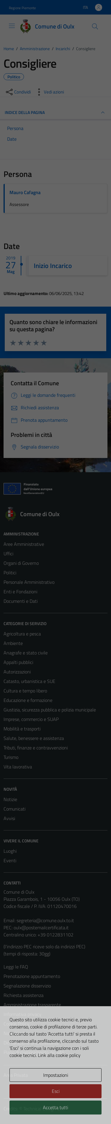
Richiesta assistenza (24, 995)
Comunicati (14, 808)
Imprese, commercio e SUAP (31, 719)
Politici (10, 572)
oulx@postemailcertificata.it (41, 927)
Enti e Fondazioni (20, 591)
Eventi (10, 860)
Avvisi (9, 818)
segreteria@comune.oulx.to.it (45, 920)
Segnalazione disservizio (27, 985)
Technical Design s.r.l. (43, 1108)
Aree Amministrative (24, 544)
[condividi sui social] (18, 92)
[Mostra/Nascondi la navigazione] (11, 25)
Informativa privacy (22, 1014)
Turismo (11, 757)
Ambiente (13, 643)
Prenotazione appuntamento (32, 976)
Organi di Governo (21, 563)
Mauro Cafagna (25, 192)
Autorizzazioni (17, 671)
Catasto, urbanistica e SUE (29, 681)
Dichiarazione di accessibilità (31, 1042)
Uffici (8, 553)
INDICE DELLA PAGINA (55, 112)
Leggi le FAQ (16, 966)
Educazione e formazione (28, 700)
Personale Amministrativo (29, 582)
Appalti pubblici (18, 662)
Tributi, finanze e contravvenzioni (36, 747)
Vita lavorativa (18, 766)
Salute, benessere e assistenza (34, 738)
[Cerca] (95, 26)
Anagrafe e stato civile (26, 652)
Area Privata (16, 1075)
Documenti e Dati (21, 601)
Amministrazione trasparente (32, 1004)
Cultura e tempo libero (25, 690)
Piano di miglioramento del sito (34, 1052)
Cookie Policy (16, 1023)
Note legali (14, 1033)
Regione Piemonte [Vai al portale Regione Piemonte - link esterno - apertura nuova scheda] (22, 8)
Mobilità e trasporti (22, 728)
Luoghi (10, 851)
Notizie (10, 799)
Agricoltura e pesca (22, 633)
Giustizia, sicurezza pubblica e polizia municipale (50, 709)
